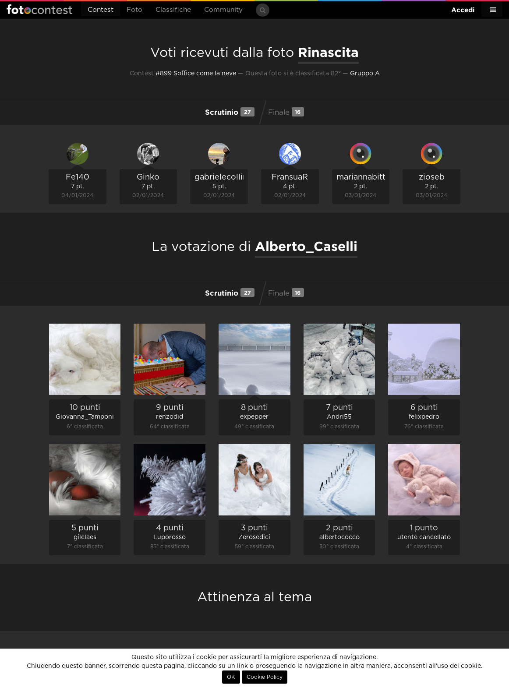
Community (223, 10)
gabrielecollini (222, 177)
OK (231, 677)
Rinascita (328, 52)
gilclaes (85, 537)
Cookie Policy (265, 677)
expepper (254, 417)
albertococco (339, 537)
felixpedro (424, 417)
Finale (286, 111)
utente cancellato (424, 537)
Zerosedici (254, 537)
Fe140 (77, 177)
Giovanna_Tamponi (85, 417)
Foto (134, 10)
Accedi (463, 10)
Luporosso (169, 537)
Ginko (148, 177)
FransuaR (290, 177)
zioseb (432, 177)
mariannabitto (363, 177)
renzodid (169, 417)
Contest (100, 10)
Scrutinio (229, 111)
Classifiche (173, 10)
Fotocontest (39, 9)
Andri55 (339, 417)
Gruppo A (365, 74)
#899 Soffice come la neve (196, 74)
